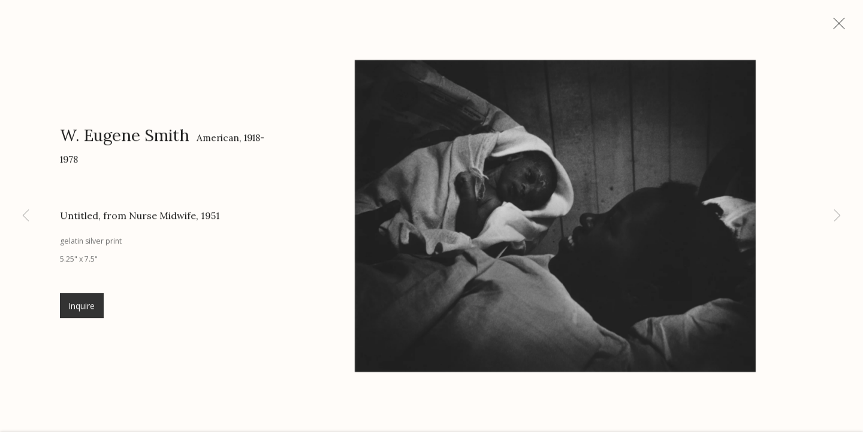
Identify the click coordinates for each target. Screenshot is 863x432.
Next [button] (837, 216)
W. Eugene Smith (124, 141)
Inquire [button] (82, 312)
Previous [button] (26, 216)
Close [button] (848, 27)
